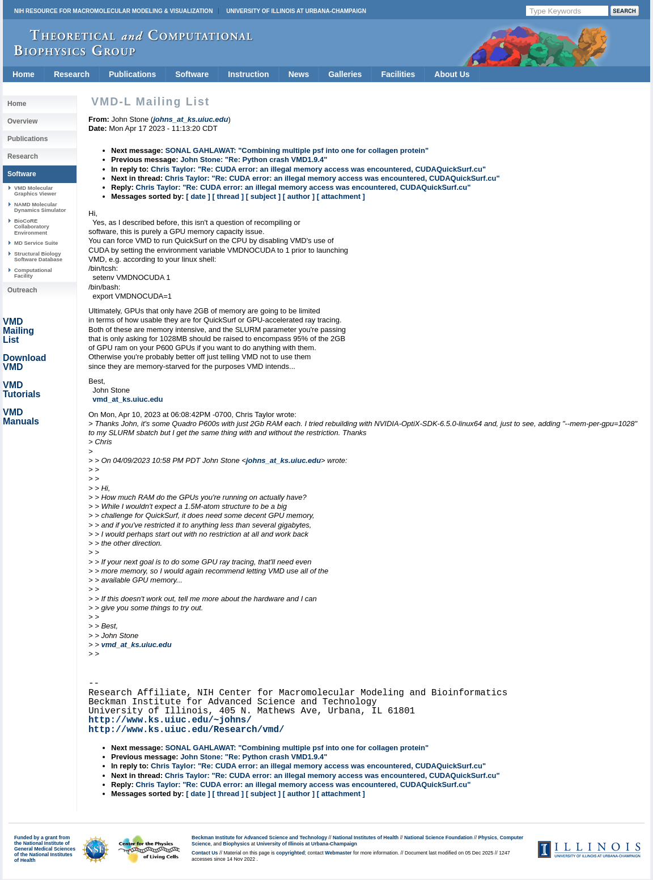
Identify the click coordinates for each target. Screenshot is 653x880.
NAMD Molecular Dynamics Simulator (40, 207)
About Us (451, 74)
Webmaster (338, 853)
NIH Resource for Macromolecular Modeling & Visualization (113, 11)
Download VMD (24, 362)
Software (192, 74)
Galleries (345, 74)
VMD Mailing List (18, 331)
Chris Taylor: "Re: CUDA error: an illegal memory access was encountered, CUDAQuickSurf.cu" (318, 169)
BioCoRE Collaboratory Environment (31, 227)
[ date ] (198, 196)
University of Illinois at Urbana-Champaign (296, 11)
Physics (487, 837)
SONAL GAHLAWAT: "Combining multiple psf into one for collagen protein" (297, 150)
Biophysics (236, 844)
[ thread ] (228, 196)
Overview (22, 121)
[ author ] (299, 196)
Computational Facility (33, 273)
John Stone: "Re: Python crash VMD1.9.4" (253, 159)
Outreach (22, 290)
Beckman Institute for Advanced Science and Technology (259, 837)
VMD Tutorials (21, 389)
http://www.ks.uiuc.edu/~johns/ (170, 720)
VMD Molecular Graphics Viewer (35, 191)
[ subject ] (263, 196)
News (299, 74)
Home (23, 74)
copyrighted (290, 853)
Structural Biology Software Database (38, 256)
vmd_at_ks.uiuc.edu (127, 399)
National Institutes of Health (365, 837)
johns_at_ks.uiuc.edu (283, 460)
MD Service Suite (36, 243)
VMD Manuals (21, 416)
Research (72, 74)
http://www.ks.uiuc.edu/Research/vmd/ (186, 730)
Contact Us (205, 853)
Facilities (398, 74)
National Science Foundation (438, 837)
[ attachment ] (341, 196)
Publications (132, 74)
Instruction (248, 74)
